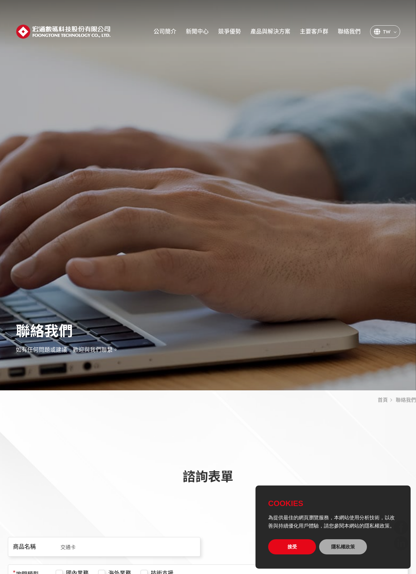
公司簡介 (165, 31)
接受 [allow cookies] (292, 546)
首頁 (383, 400)
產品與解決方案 (270, 31)
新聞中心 (197, 31)
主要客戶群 (314, 31)
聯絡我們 (349, 31)
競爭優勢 (229, 31)
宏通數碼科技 (63, 31)
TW (386, 31)
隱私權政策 (343, 546)
